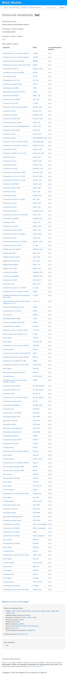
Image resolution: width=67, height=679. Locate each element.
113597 (29, 617)
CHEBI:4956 (55, 611)
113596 (23, 617)
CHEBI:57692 (10, 613)
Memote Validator (34, 7)
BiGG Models (12, 2)
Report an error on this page (15, 601)
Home (6, 7)
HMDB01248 (31, 630)
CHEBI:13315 (15, 611)
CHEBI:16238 (25, 611)
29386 (34, 617)
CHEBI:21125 (35, 611)
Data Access (24, 7)
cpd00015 (21, 624)
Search (62, 7)
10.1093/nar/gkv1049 (36, 666)
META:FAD (14, 628)
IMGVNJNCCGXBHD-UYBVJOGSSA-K (26, 626)
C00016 (21, 620)
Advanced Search (14, 7)
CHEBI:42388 (45, 611)
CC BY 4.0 (23, 634)
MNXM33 (27, 615)
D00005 (17, 622)
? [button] (29, 601)
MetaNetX (15, 634)
